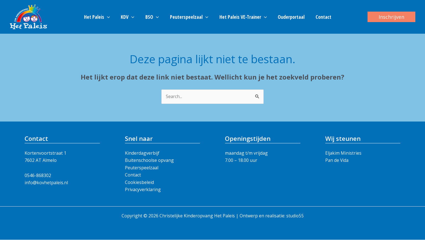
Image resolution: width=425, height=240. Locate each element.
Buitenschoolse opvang (149, 160)
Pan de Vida (337, 160)
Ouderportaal (289, 17)
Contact (320, 17)
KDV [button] (130, 16)
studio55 (295, 216)
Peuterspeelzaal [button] (189, 16)
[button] (110, 16)
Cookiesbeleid (139, 182)
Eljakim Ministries (343, 153)
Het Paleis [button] (100, 16)
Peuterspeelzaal (141, 168)
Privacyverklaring (143, 190)
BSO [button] (153, 16)
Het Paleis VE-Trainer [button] (242, 16)
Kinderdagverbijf (142, 153)
